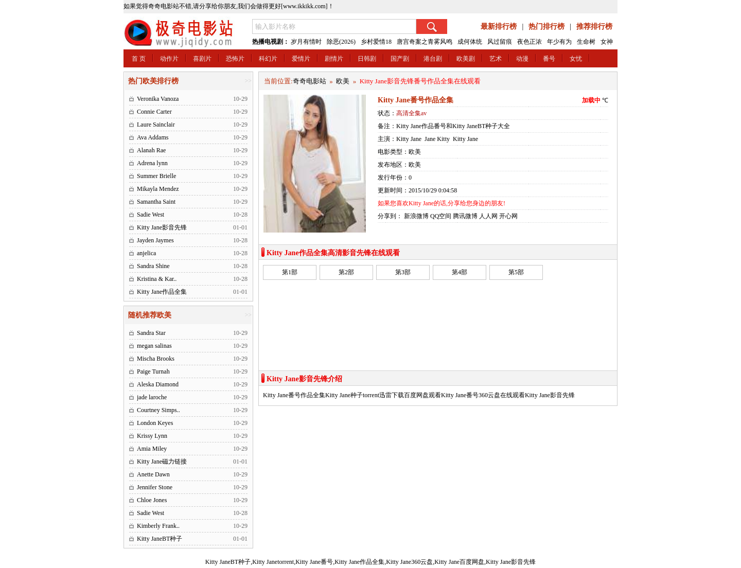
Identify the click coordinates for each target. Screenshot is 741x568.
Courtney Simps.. (158, 410)
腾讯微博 (465, 216)
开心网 (508, 216)
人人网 (488, 216)
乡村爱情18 (376, 41)
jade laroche (152, 397)
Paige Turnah (153, 371)
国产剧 (400, 58)
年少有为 (559, 41)
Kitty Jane (408, 139)
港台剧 (433, 58)
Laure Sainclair (156, 124)
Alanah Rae (151, 150)
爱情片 (301, 58)
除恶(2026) (341, 41)
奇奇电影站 (309, 81)
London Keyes (155, 423)
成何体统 (469, 41)
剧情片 (334, 58)
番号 (549, 58)
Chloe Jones (152, 500)
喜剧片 (202, 58)
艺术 (495, 58)
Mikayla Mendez (158, 188)
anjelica (146, 253)
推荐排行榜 (594, 26)
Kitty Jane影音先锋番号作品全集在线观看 (420, 81)
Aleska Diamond (158, 384)
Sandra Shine (153, 266)
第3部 (403, 272)
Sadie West (150, 214)
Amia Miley (152, 448)
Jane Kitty (437, 139)
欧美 (342, 81)
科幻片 (268, 58)
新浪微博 (416, 216)
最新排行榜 (499, 26)
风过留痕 (499, 41)
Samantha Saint (156, 201)
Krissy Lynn (152, 435)
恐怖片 (235, 58)
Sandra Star (151, 332)
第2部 (346, 272)
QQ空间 (440, 216)
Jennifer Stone (154, 487)
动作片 (169, 58)
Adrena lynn (152, 163)
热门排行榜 (546, 26)
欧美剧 (465, 58)
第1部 (289, 272)
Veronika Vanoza (158, 98)
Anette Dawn (153, 474)
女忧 (576, 58)
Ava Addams (152, 137)
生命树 (586, 41)
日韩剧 (367, 58)
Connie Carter (154, 111)
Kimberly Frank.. (158, 525)
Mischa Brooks (155, 358)
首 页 (139, 58)
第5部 (516, 272)
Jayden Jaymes (155, 240)
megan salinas (154, 345)
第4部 (459, 272)
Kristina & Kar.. (157, 278)
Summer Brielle (156, 176)
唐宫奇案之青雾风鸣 (424, 41)
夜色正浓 (529, 41)
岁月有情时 (306, 41)
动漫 (522, 58)
